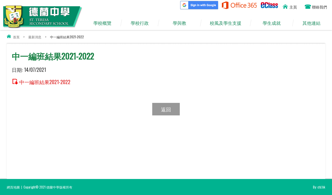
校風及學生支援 (228, 23)
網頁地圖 (13, 186)
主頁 (293, 7)
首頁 (16, 36)
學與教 (182, 23)
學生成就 (274, 23)
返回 (166, 109)
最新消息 (34, 36)
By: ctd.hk (319, 186)
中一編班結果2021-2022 (44, 81)
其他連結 (313, 23)
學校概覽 (104, 23)
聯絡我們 (319, 7)
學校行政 (142, 23)
